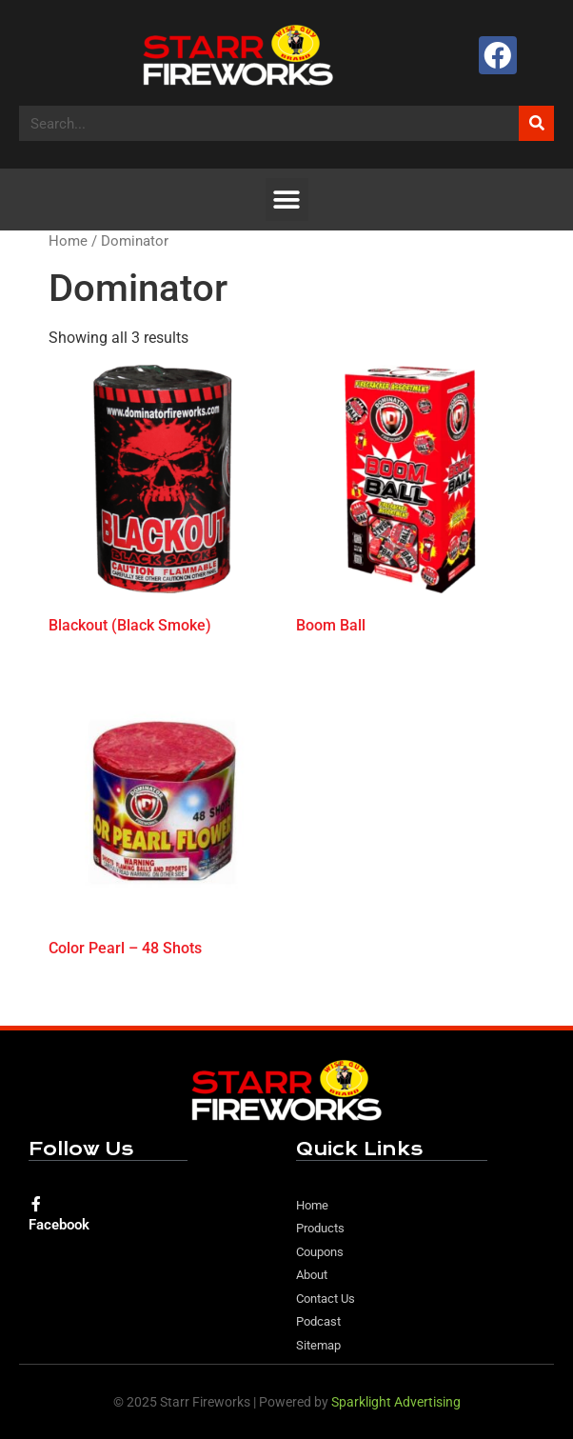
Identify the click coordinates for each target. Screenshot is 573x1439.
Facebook (59, 1224)
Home (68, 241)
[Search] (536, 123)
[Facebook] (36, 1203)
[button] (287, 199)
